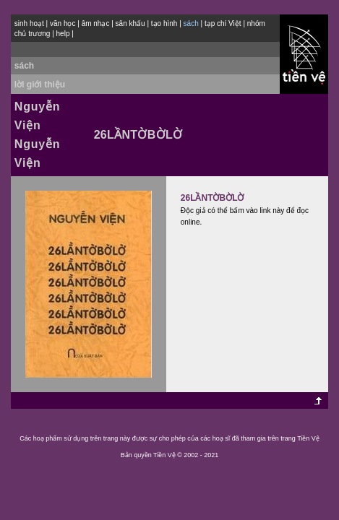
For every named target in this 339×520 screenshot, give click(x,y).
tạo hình (164, 23)
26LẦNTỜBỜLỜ (212, 198)
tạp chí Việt (223, 23)
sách (24, 66)
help (63, 34)
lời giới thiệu (39, 84)
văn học (62, 23)
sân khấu (130, 23)
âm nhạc (96, 23)
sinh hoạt (29, 23)
